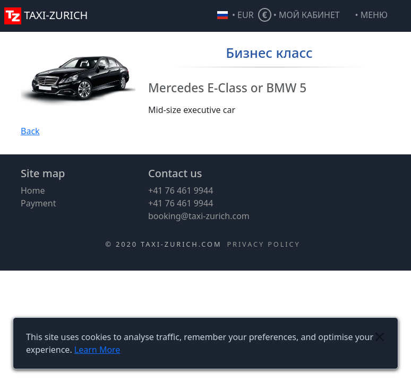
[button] (381, 16)
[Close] (379, 337)
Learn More (97, 349)
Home (33, 190)
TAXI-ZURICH (46, 15)
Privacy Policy (263, 244)
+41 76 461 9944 (180, 190)
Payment (38, 203)
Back (30, 131)
